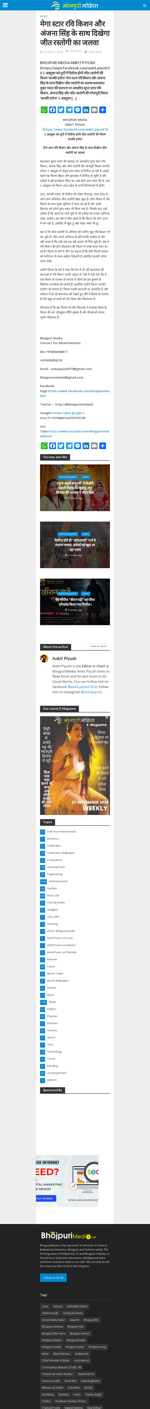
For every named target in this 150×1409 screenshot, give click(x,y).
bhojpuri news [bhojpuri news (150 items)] (75, 1347)
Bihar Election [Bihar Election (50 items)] (61, 1354)
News (44, 16)
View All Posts (99, 646)
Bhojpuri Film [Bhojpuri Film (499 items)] (76, 1326)
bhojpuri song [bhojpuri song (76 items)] (97, 1347)
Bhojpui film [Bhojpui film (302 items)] (91, 1320)
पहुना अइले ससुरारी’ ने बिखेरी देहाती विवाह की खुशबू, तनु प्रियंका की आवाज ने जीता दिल (75, 488)
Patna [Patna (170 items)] (77, 1394)
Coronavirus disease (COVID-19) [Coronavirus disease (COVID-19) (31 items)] (61, 1367)
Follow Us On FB (53, 1278)
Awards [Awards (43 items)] (74, 1320)
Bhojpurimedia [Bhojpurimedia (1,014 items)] (76, 1340)
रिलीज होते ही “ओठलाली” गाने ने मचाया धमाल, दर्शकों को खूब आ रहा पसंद (75, 545)
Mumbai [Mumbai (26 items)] (64, 1394)
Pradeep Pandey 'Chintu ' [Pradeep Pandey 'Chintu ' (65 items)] (71, 1401)
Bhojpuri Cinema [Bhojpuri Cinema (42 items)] (52, 1326)
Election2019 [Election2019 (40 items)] (86, 1374)
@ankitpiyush (91, 692)
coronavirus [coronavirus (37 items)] (81, 1360)
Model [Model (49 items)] (88, 1387)
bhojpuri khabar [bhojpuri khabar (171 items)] (52, 1340)
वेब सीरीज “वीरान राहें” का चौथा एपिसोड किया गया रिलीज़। (75, 601)
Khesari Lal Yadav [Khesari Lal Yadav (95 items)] (52, 1387)
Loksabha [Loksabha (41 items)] (74, 1387)
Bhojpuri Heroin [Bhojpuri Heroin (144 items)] (80, 1333)
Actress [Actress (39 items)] (57, 1306)
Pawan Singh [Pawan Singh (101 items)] (93, 1394)
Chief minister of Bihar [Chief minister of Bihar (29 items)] (55, 1360)
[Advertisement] (67, 1123)
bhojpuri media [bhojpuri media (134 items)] (51, 1347)
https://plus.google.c (68, 413)
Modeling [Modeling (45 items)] (48, 1394)
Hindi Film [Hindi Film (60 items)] (71, 1381)
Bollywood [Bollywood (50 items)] (81, 1354)
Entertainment (68, 477)
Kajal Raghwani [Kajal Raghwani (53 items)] (90, 1381)
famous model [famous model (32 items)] (51, 1381)
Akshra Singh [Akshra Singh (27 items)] (50, 1313)
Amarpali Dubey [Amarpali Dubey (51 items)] (73, 1313)
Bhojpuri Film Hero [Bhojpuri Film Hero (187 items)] (53, 1333)
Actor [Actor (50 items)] (45, 1306)
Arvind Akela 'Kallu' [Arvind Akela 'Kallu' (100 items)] (53, 1320)
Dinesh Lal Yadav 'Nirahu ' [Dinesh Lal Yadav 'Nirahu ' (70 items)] (58, 1374)
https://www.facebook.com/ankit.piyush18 (76, 129)
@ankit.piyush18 (80, 686)
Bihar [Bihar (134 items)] (45, 1354)
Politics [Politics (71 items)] (46, 1401)
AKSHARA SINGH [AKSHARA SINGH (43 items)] (77, 1306)
